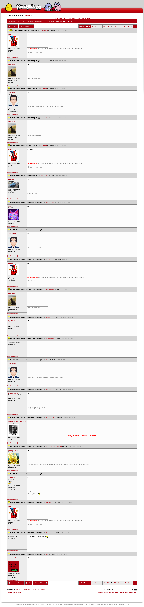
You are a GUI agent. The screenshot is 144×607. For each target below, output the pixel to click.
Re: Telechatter (44, 118)
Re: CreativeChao (51, 417)
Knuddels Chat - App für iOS (54, 604)
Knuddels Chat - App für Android (35, 604)
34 (108, 26)
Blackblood (18, 589)
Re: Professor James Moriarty (54, 446)
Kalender (72, 18)
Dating (93, 604)
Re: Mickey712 (50, 502)
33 (104, 26)
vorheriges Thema (15, 583)
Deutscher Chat (19, 604)
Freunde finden (68, 604)
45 (125, 26)
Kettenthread (39, 21)
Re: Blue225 (45, 30)
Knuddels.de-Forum (14, 21)
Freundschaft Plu (79, 604)
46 (128, 26)
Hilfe (78, 18)
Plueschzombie (41, 589)
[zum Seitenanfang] (12, 57)
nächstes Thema (40, 583)
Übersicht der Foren (60, 18)
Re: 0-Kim (48, 230)
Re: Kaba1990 (43, 88)
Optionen (12, 26)
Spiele (87, 604)
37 (118, 26)
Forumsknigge (85, 18)
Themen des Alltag (27, 21)
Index (28, 583)
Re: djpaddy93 (50, 338)
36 (115, 26)
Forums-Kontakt (102, 592)
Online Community (101, 604)
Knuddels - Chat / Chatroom (116, 592)
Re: (47, 360)
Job (127, 604)
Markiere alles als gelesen (15, 592)
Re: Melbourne (44, 60)
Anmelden (27, 15)
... (101, 26)
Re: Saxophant (50, 202)
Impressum (122, 604)
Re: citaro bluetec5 (51, 474)
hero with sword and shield (29, 589)
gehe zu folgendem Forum (95, 589)
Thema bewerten (26, 26)
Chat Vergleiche (112, 604)
